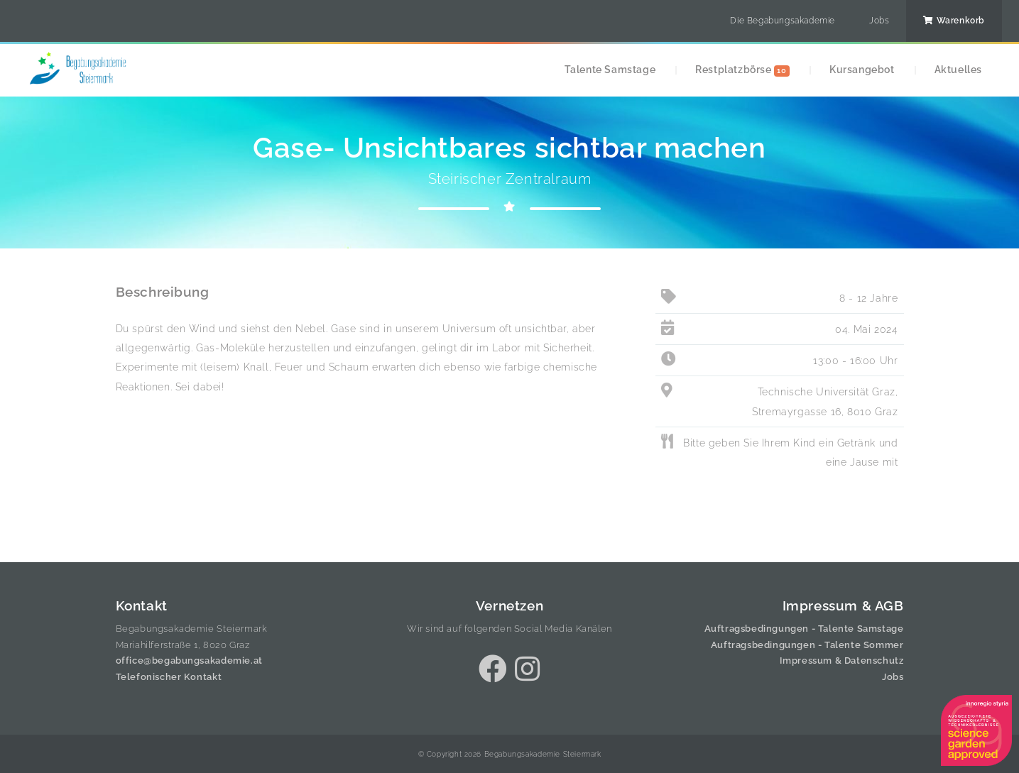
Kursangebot (862, 69)
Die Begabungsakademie (782, 21)
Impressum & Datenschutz (842, 660)
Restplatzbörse (742, 70)
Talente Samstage (610, 69)
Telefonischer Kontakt (169, 676)
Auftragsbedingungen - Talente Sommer (807, 645)
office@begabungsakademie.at (189, 660)
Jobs (879, 21)
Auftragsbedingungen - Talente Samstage (804, 628)
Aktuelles (958, 69)
